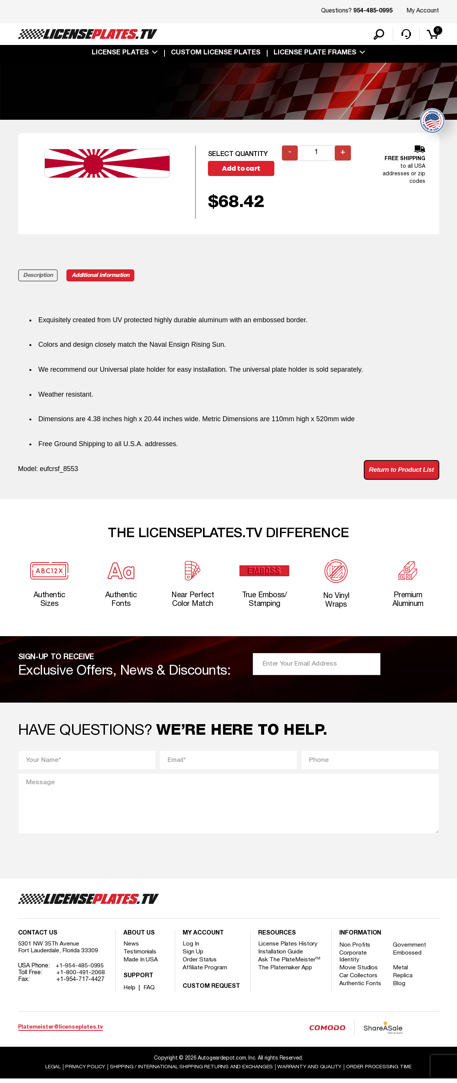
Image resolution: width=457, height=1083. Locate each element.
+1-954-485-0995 (79, 970)
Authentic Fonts (360, 987)
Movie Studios (358, 972)
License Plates (120, 53)
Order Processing (380, 1071)
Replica (403, 980)
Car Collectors (358, 980)
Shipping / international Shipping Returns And (191, 1071)
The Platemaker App (285, 972)
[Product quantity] (317, 154)
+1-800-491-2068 (80, 976)
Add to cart (242, 169)
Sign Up (193, 956)
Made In (140, 964)
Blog (400, 987)
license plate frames (315, 53)
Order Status (200, 964)
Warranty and (310, 1071)
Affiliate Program (205, 972)
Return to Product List (400, 471)
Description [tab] (38, 276)
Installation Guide (280, 956)
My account (203, 938)
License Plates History (288, 948)
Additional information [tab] (102, 276)
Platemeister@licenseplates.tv (60, 1031)
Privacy (84, 1071)
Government (410, 949)
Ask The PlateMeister (289, 964)
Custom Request (211, 991)
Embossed (408, 957)
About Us (138, 938)
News (131, 948)
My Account (422, 11)
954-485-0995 (372, 11)
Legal (52, 1071)
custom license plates (215, 53)
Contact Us (37, 938)
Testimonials (140, 956)
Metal (401, 972)
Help (129, 992)
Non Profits (354, 949)
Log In (191, 948)
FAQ (149, 992)
